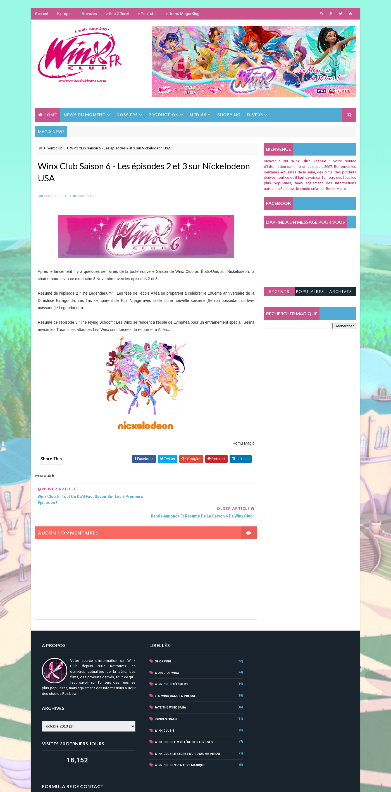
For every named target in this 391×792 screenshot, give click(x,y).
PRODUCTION (164, 114)
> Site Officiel (117, 14)
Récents (279, 291)
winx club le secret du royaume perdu (185, 741)
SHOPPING (228, 114)
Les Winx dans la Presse (173, 683)
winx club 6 (56, 148)
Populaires (310, 291)
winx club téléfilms (170, 671)
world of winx (165, 660)
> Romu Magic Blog (182, 14)
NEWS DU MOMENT (85, 114)
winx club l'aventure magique (178, 752)
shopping (161, 648)
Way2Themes (123, 782)
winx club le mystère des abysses (182, 729)
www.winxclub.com (185, 782)
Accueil (41, 14)
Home (50, 114)
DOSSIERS (127, 114)
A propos (65, 14)
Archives (89, 14)
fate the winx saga (168, 694)
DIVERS (255, 114)
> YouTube (147, 14)
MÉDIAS (198, 114)
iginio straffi (164, 706)
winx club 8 (162, 718)
